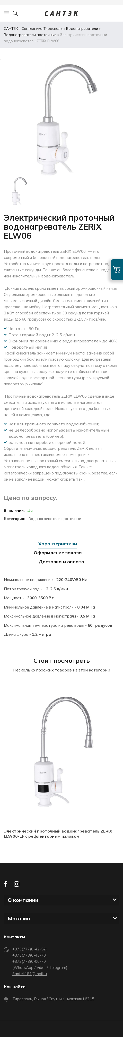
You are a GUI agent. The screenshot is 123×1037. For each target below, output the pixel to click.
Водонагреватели (82, 28)
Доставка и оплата (61, 562)
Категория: (14, 518)
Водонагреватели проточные (30, 34)
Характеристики (57, 544)
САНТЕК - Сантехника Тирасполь (33, 28)
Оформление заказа (58, 553)
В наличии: (14, 510)
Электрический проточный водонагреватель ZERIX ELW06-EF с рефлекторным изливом (58, 833)
